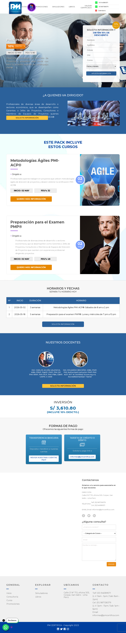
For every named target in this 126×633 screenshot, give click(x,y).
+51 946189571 (101, 3)
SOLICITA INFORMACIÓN (27, 118)
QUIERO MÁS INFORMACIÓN (31, 199)
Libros (72, 7)
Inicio (9, 593)
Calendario (100, 11)
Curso (9, 600)
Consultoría (12, 597)
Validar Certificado (86, 7)
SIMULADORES (58, 7)
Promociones (41, 7)
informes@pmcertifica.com (82, 457)
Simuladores (41, 593)
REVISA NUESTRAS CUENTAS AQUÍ (43, 458)
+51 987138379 (102, 7)
